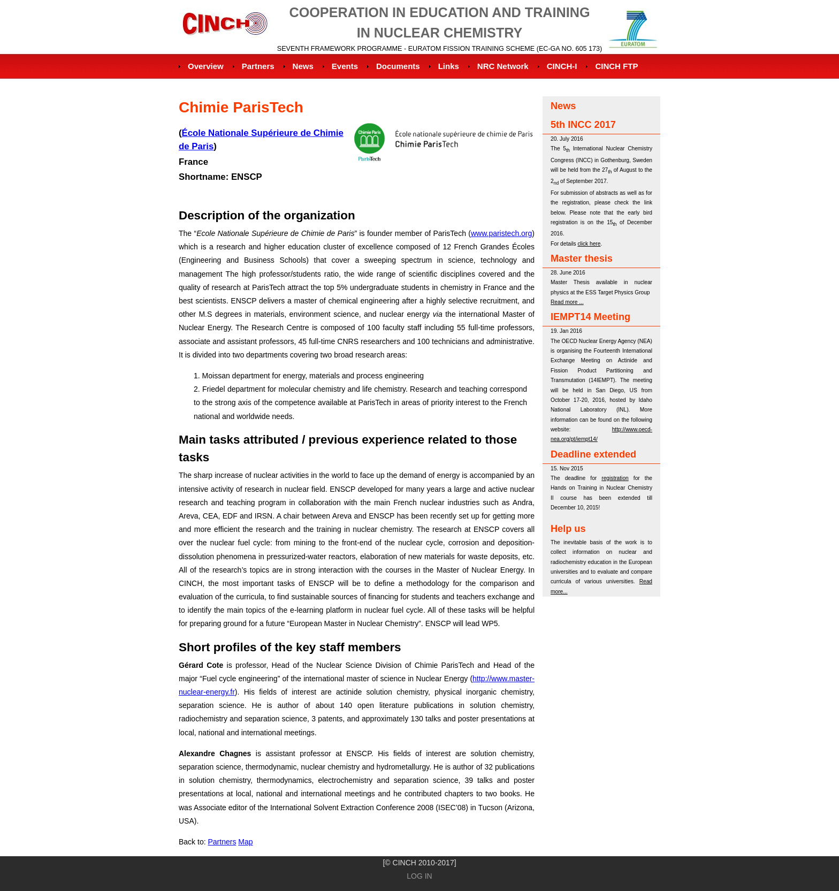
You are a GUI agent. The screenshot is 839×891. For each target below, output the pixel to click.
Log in (419, 876)
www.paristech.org (501, 233)
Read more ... (567, 302)
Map (245, 841)
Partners (222, 841)
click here (588, 244)
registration (614, 478)
